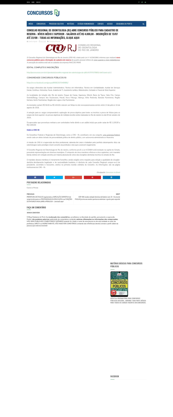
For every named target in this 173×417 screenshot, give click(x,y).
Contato (38, 2)
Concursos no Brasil (99, 192)
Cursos (101, 23)
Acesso (110, 23)
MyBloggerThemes (48, 414)
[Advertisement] (106, 13)
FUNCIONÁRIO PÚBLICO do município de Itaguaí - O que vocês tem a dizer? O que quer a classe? (134, 290)
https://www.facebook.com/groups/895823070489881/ (47, 92)
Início (28, 2)
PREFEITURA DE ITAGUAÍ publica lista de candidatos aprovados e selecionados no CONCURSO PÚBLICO (134, 267)
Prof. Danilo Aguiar (117, 240)
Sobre (33, 2)
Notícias (70, 23)
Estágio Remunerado (86, 23)
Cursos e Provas (54, 46)
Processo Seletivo (56, 23)
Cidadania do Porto (124, 23)
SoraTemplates (37, 414)
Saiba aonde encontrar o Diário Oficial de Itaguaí (133, 254)
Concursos (41, 23)
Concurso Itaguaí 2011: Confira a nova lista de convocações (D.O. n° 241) (133, 278)
